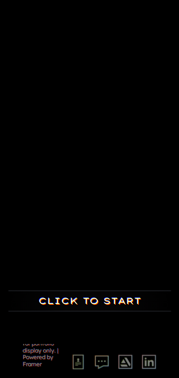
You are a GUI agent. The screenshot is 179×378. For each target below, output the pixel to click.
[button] (89, 23)
